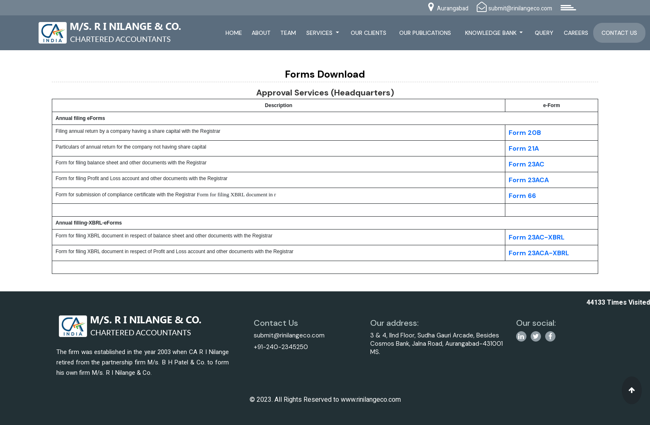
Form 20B (525, 132)
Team (288, 33)
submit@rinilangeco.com (289, 335)
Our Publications (425, 33)
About (261, 33)
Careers (576, 33)
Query (544, 33)
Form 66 (522, 195)
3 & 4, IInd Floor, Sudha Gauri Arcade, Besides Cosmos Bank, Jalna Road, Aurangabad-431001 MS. (436, 343)
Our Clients (368, 33)
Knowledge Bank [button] (491, 33)
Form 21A (524, 148)
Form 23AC (526, 164)
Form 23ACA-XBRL (539, 253)
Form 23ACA (529, 180)
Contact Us (619, 33)
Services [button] (320, 33)
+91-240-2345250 (281, 347)
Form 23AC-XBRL (537, 237)
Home (234, 33)
